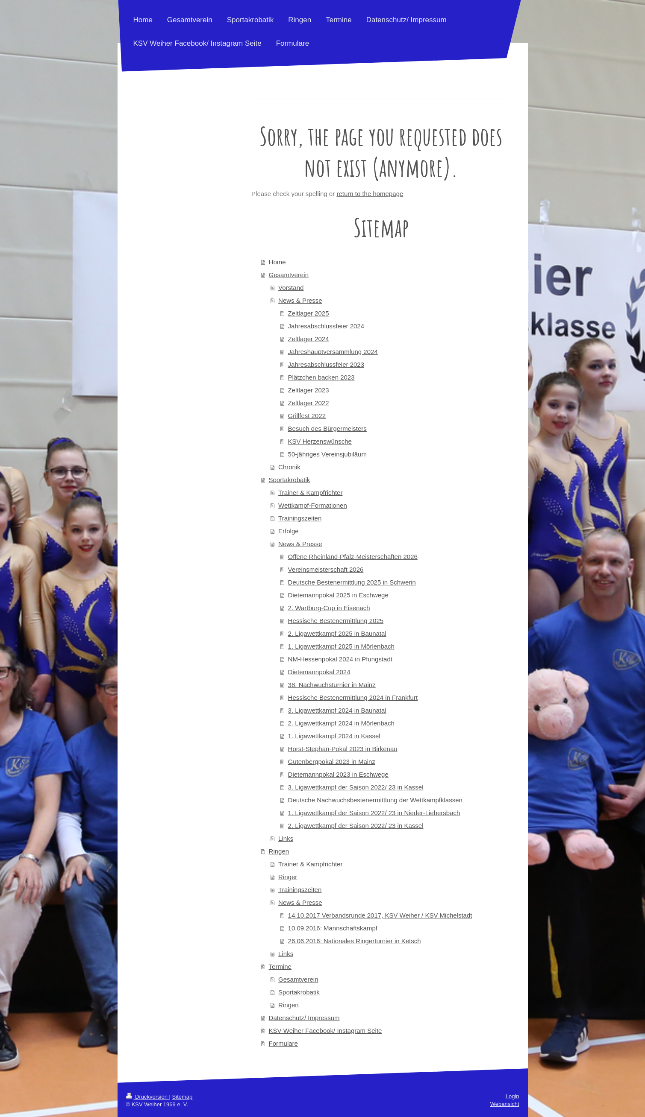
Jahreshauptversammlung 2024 (333, 351)
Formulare (283, 1043)
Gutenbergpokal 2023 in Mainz (331, 761)
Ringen (279, 851)
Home (277, 262)
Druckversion (147, 1097)
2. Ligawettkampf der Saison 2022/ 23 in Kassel (356, 825)
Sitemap (182, 1097)
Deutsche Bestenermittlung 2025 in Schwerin (352, 582)
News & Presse (300, 300)
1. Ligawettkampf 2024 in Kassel (334, 736)
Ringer (287, 876)
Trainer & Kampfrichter (310, 492)
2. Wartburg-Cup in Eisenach (329, 607)
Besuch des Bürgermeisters (327, 428)
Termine (280, 966)
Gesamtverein (289, 274)
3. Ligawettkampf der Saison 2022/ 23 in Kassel (356, 787)
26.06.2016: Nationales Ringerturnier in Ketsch (354, 940)
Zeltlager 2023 (308, 390)
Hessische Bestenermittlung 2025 (335, 620)
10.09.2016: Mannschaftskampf (332, 928)
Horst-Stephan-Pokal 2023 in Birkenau (343, 748)
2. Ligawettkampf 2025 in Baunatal (337, 633)
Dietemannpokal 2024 (319, 671)
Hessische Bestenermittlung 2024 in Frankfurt (353, 697)
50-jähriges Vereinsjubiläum (327, 454)
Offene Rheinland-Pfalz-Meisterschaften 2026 (353, 556)
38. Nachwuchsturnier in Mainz (332, 684)
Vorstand (290, 287)
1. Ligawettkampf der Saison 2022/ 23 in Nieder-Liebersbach (374, 812)
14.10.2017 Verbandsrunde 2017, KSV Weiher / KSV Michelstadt (380, 915)
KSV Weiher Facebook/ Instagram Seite (325, 1030)
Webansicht (504, 1104)
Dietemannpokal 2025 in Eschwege (338, 595)
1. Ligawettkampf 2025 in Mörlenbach (341, 646)
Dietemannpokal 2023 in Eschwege (338, 774)
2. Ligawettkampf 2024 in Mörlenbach (341, 723)
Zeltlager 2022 (308, 402)
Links (285, 838)
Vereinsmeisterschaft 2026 (326, 569)
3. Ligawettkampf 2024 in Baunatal (337, 710)
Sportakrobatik (289, 479)
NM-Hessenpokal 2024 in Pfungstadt (340, 659)
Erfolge (288, 531)
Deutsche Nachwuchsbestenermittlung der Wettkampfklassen (375, 800)
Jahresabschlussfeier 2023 (326, 364)
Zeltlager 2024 (308, 338)
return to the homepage (369, 193)
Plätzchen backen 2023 (321, 377)
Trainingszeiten (299, 518)
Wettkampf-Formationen (312, 505)
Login (512, 1096)
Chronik (289, 467)
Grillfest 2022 (307, 415)
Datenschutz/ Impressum (304, 1017)
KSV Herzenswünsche (320, 441)
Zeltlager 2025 (308, 313)
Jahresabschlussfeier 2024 (326, 326)
